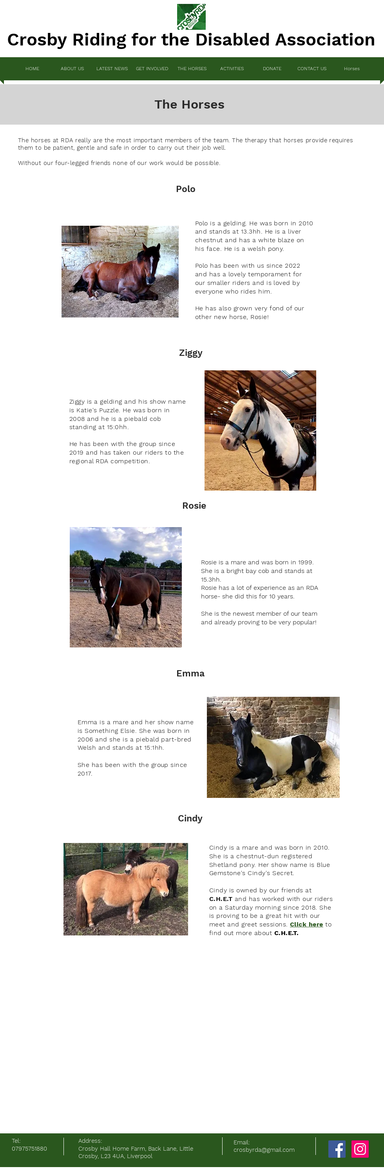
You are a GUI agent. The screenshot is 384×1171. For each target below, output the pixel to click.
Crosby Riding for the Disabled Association (191, 39)
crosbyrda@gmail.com (264, 1149)
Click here (306, 924)
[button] (152, 68)
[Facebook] (337, 1149)
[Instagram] (360, 1149)
